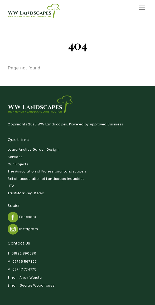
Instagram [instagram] (23, 229)
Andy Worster (31, 277)
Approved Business (106, 124)
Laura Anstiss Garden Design (33, 149)
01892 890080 (24, 253)
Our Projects (18, 164)
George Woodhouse (37, 285)
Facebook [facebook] (22, 217)
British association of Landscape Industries (46, 178)
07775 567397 (24, 261)
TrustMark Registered (26, 193)
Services (15, 157)
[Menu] (142, 7)
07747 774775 (24, 269)
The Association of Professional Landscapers (47, 171)
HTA (11, 186)
